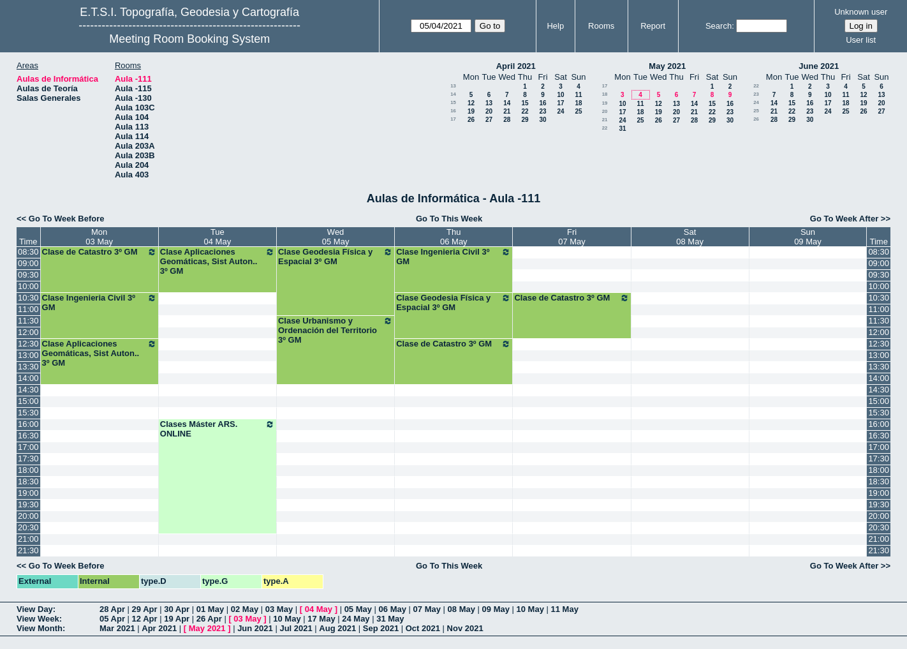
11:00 (28, 309)
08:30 (28, 252)
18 (578, 103)
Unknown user (860, 12)
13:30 (28, 366)
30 (542, 119)
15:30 (28, 412)
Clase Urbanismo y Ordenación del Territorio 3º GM (335, 330)
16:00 (28, 424)
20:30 (28, 527)
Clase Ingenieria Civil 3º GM (453, 256)
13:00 (28, 355)
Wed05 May (336, 236)
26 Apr (209, 618)
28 (506, 119)
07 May (427, 609)
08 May (461, 609)
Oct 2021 (423, 628)
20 (488, 111)
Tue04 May (218, 236)
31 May (390, 618)
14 (453, 94)
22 (524, 111)
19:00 (28, 493)
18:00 (28, 470)
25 (578, 111)
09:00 (28, 263)
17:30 (28, 458)
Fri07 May (572, 236)
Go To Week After (844, 218)
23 (542, 111)
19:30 (28, 504)
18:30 (28, 481)
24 (560, 111)
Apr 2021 (159, 628)
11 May (565, 609)
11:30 (28, 320)
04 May (318, 609)
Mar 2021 (117, 628)
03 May (279, 609)
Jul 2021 (295, 628)
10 (560, 94)
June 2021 (819, 66)
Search (718, 26)
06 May (392, 609)
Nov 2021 (465, 628)
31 (622, 128)
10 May (530, 609)
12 (471, 103)
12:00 (28, 332)
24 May (355, 618)
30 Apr (176, 609)
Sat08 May (690, 236)
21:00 (28, 539)
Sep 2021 (381, 628)
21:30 (28, 550)
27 (488, 119)
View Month (40, 628)
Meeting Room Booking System (189, 39)
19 (471, 111)
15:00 (28, 401)
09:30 (28, 275)
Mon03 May (99, 236)
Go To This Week (449, 218)
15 (453, 102)
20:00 (28, 516)
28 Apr (112, 609)
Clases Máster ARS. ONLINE (217, 428)
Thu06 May (454, 236)
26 (471, 119)
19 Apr (176, 618)
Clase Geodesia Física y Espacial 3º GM (335, 256)
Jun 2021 (255, 628)
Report (652, 26)
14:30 (28, 389)
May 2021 (667, 66)
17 (560, 103)
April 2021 (516, 66)
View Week (38, 618)
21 (506, 111)
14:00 (28, 378)
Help (555, 26)
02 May (244, 609)
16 (542, 103)
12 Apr (145, 618)
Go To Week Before (67, 218)
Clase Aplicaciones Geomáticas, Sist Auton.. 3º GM (217, 261)
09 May (496, 609)
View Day (35, 609)
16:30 (28, 435)
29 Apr (145, 609)
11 (578, 94)
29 (524, 119)
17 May (321, 618)
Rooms (601, 26)
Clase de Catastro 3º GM (99, 252)
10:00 (28, 286)
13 (453, 86)
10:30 (28, 297)
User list (861, 40)
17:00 (28, 447)
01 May (210, 609)
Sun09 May (808, 236)
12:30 (28, 343)
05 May (358, 609)
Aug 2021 (337, 628)
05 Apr (112, 618)
